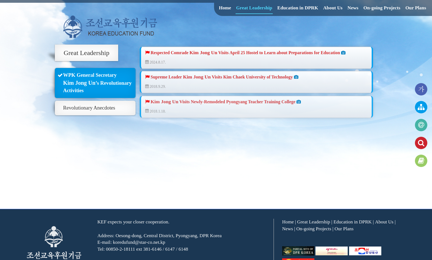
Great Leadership (254, 7)
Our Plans (415, 7)
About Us (332, 7)
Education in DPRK (297, 7)
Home (225, 7)
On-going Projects (381, 7)
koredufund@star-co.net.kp (139, 242)
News (352, 7)
